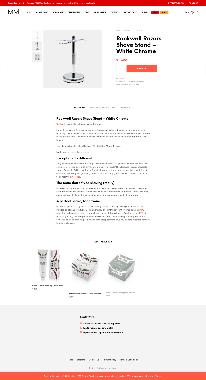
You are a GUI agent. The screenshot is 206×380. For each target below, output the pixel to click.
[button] (187, 12)
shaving (136, 85)
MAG (164, 12)
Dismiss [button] (158, 376)
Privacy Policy (109, 359)
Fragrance (100, 12)
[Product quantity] (119, 68)
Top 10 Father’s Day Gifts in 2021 (98, 328)
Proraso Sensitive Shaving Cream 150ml (47, 286)
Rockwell (60, 124)
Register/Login (176, 3)
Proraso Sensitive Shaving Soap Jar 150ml (84, 293)
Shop (29, 12)
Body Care (58, 12)
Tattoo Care (130, 12)
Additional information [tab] (102, 108)
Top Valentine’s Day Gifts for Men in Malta (103, 332)
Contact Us (94, 359)
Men (130, 85)
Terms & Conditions (129, 359)
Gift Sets (115, 12)
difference (75, 176)
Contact (193, 3)
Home (118, 30)
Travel (144, 12)
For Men (124, 85)
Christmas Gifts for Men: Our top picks (101, 323)
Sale (155, 12)
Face (87, 12)
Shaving (126, 30)
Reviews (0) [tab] (125, 108)
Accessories (137, 30)
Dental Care (74, 12)
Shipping (81, 359)
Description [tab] (79, 108)
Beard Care (42, 12)
